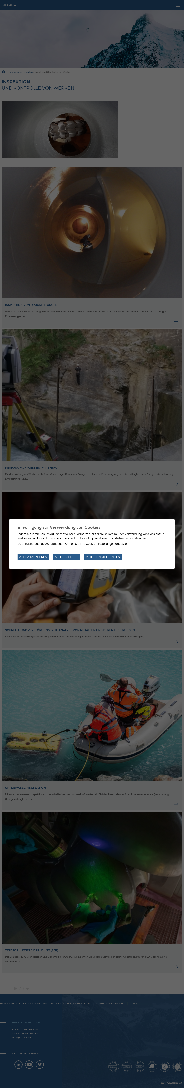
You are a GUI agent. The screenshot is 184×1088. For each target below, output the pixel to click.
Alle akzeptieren (33, 557)
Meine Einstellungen (103, 557)
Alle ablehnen (67, 557)
